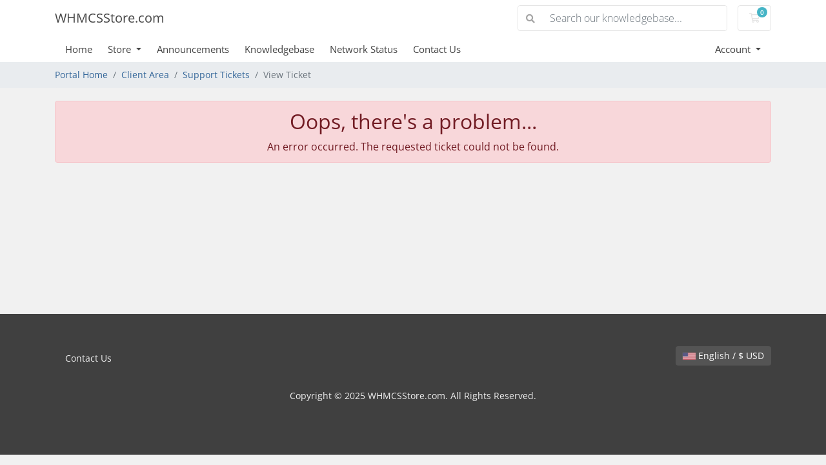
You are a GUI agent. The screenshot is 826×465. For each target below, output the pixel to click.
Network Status (364, 49)
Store (121, 49)
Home (78, 49)
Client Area (145, 74)
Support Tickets (216, 74)
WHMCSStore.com (110, 17)
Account (734, 49)
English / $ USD (723, 355)
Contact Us (437, 49)
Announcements (193, 49)
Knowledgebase (279, 49)
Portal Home (81, 74)
